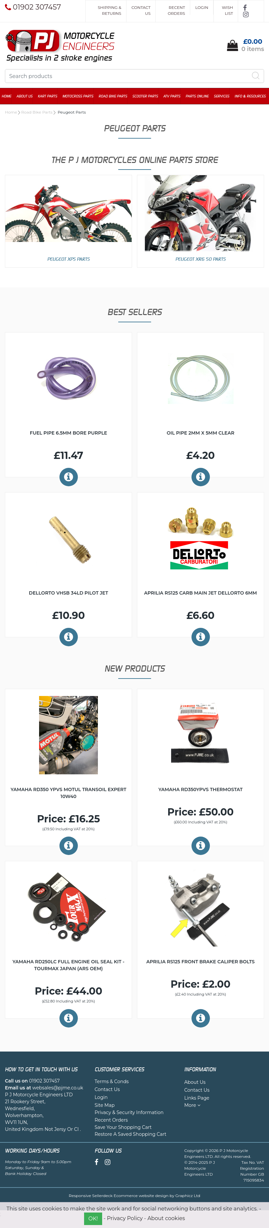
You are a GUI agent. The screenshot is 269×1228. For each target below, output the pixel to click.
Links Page (196, 1098)
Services (225, 96)
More (192, 1105)
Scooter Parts (148, 96)
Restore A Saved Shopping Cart (131, 1134)
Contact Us (140, 10)
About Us (28, 96)
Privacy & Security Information (129, 1112)
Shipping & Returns (110, 10)
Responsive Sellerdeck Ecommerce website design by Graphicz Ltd (134, 1195)
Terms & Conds (112, 1081)
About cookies (166, 1218)
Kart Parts (50, 96)
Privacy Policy (125, 1218)
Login (201, 7)
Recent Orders (176, 10)
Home (9, 96)
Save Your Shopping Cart (123, 1127)
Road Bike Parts (116, 96)
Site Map (105, 1105)
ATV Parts (175, 96)
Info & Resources (253, 96)
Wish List (227, 10)
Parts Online (200, 96)
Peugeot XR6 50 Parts (200, 259)
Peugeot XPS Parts (68, 259)
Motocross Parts (81, 96)
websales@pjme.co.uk (57, 1088)
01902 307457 (44, 1081)
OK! (93, 1218)
